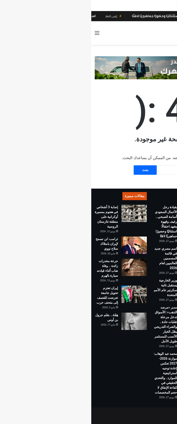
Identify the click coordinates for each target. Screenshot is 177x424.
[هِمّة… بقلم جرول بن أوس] (43, 321)
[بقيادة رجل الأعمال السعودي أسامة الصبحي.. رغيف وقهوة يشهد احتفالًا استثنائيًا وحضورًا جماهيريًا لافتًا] (102, 213)
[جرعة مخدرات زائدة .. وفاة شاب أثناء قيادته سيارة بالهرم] (43, 267)
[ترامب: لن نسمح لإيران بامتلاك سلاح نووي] (43, 245)
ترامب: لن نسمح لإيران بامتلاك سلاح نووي (15, 243)
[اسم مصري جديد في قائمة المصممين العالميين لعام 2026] (102, 255)
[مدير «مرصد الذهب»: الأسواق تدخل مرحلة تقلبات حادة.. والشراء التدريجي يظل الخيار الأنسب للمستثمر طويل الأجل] (102, 313)
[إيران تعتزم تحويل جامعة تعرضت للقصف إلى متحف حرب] (43, 294)
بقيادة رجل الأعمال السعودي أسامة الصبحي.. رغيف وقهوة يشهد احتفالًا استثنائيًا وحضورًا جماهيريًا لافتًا (75, 221)
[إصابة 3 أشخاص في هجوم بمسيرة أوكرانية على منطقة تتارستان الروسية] (43, 213)
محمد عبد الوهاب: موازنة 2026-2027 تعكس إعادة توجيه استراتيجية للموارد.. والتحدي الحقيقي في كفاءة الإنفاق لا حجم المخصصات (74, 373)
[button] (10, 67)
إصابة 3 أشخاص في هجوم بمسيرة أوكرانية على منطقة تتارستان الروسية (15, 216)
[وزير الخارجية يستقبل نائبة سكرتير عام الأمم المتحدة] (102, 286)
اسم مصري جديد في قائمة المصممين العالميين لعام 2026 (74, 258)
